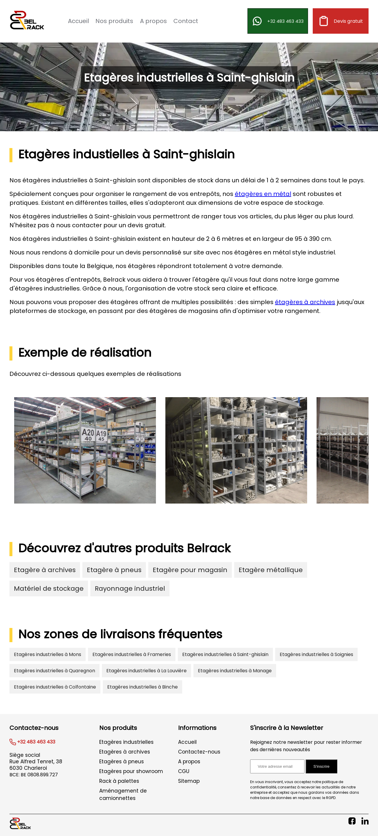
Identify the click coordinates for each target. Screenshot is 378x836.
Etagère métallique (271, 569)
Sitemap (189, 781)
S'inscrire (321, 766)
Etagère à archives (45, 569)
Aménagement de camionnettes (123, 794)
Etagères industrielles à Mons (47, 654)
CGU (183, 771)
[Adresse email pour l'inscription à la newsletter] (277, 766)
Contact (185, 21)
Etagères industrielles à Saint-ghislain (225, 654)
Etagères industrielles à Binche (142, 687)
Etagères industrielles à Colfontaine (55, 687)
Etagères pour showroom (131, 771)
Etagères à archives (124, 751)
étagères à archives (305, 302)
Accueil (78, 21)
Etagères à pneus (121, 761)
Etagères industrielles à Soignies (316, 654)
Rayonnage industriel (130, 588)
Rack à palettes (119, 781)
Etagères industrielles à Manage (235, 670)
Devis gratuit (340, 21)
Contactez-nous (199, 751)
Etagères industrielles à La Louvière (146, 670)
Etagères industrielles (126, 742)
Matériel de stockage (49, 588)
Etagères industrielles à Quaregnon (54, 670)
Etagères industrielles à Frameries (131, 654)
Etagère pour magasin (190, 569)
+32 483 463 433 (278, 21)
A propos (153, 21)
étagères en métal (263, 194)
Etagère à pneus (114, 569)
